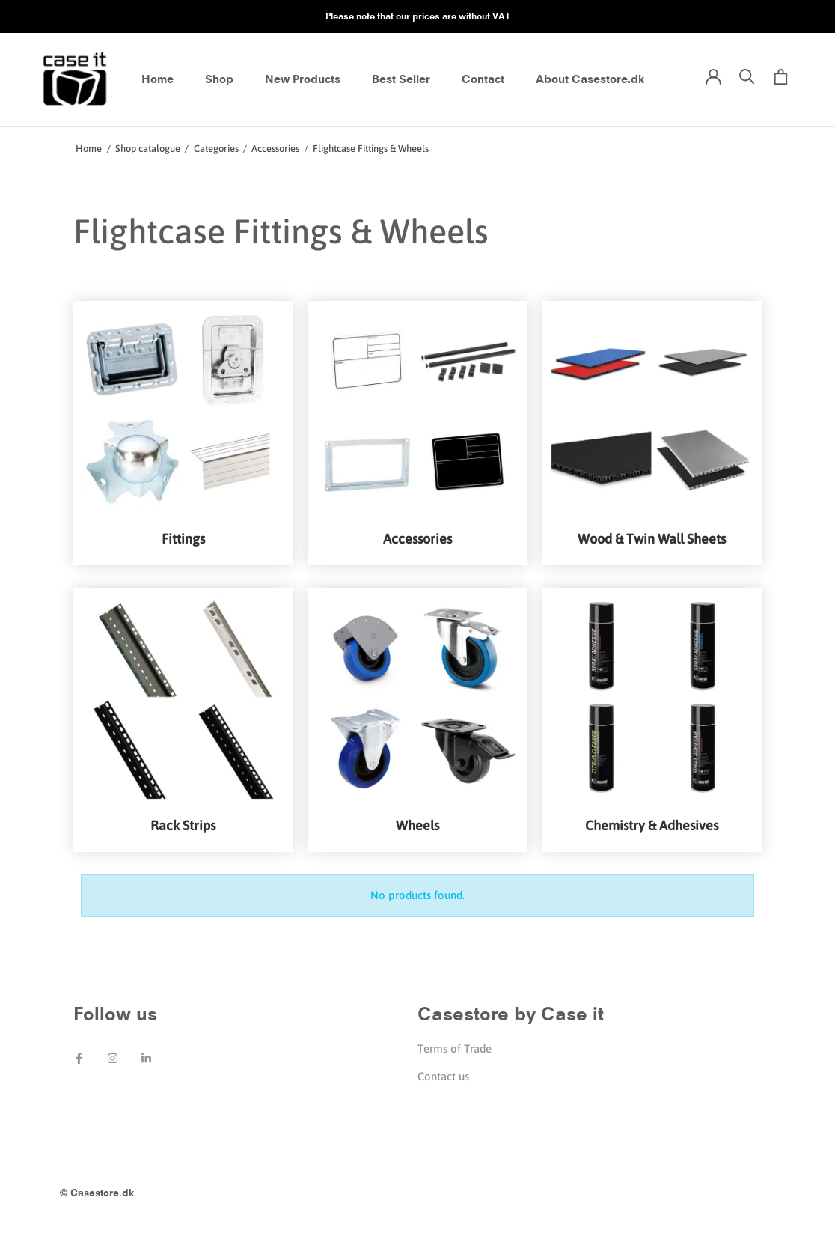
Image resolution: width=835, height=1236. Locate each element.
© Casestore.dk (97, 1193)
